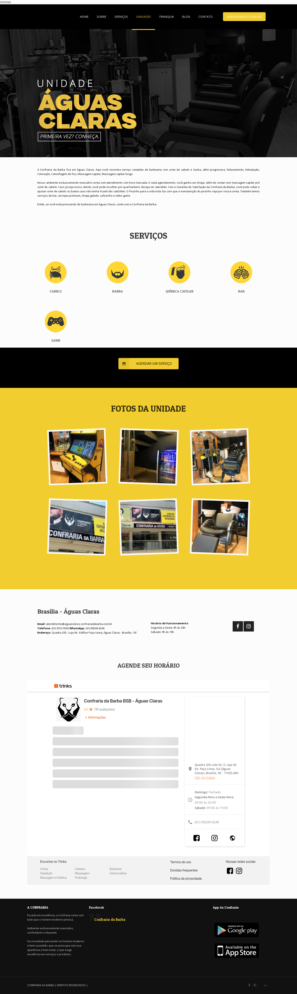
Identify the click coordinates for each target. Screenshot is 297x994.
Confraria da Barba (109, 919)
